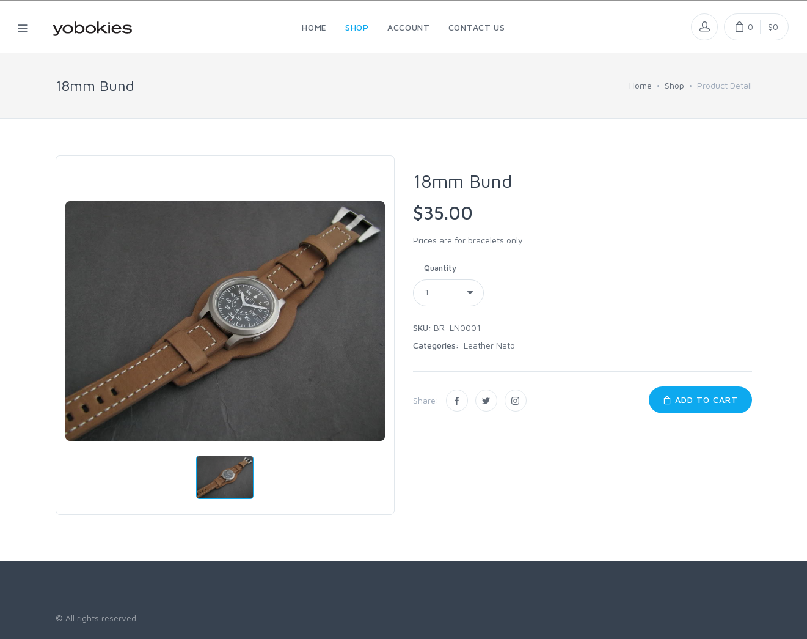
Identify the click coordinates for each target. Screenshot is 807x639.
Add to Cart (700, 399)
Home (640, 85)
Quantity (440, 268)
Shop (674, 85)
